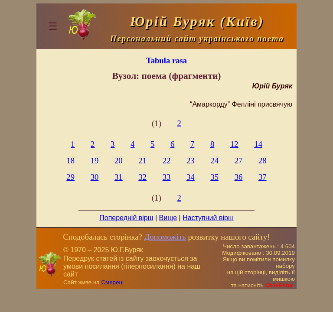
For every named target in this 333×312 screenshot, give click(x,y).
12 (234, 144)
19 (95, 160)
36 (239, 177)
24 (214, 160)
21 (142, 160)
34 (190, 177)
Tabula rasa (166, 60)
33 (167, 177)
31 (118, 177)
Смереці (112, 282)
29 (70, 177)
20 (118, 160)
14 (258, 144)
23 (190, 160)
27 (239, 160)
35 (214, 177)
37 (262, 177)
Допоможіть (165, 236)
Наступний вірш (208, 217)
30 (95, 177)
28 (262, 160)
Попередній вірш (126, 217)
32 (142, 177)
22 (167, 160)
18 (70, 160)
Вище (168, 217)
